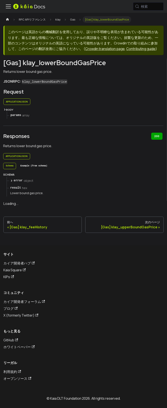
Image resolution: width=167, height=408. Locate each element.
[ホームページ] (7, 19)
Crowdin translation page (105, 48)
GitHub (10, 340)
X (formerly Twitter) (20, 315)
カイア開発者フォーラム (24, 301)
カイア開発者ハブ (19, 263)
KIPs (8, 276)
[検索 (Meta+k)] (148, 6)
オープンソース (17, 378)
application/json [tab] (17, 101)
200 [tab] (156, 136)
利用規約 (12, 371)
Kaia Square (14, 270)
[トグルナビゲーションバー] (8, 6)
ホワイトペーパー (19, 347)
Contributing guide (140, 48)
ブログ (10, 308)
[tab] (9, 166)
